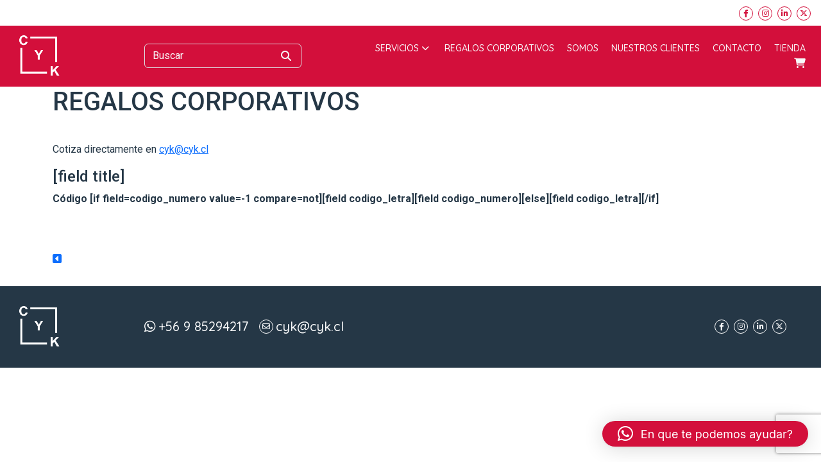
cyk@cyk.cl (183, 149)
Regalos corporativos (499, 48)
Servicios (402, 48)
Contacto (737, 48)
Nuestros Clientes (655, 48)
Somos (582, 48)
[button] (705, 434)
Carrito (800, 63)
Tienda (790, 48)
